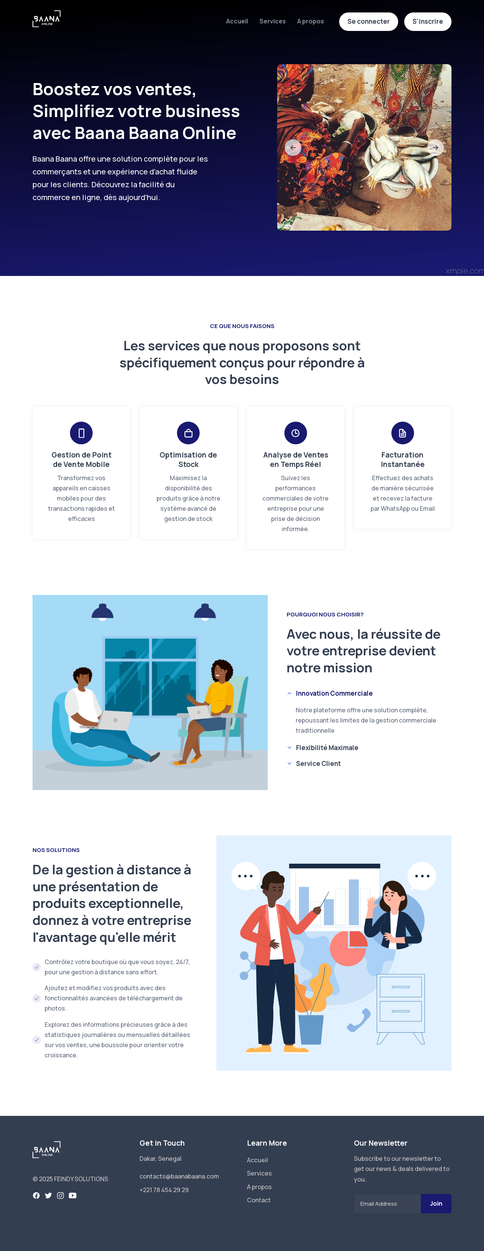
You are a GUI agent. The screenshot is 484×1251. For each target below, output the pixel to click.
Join (436, 1203)
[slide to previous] (293, 147)
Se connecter (368, 21)
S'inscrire (428, 21)
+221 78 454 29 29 (164, 1190)
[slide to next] (435, 147)
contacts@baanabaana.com (179, 1176)
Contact (259, 1200)
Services (272, 21)
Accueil (237, 21)
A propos (310, 21)
